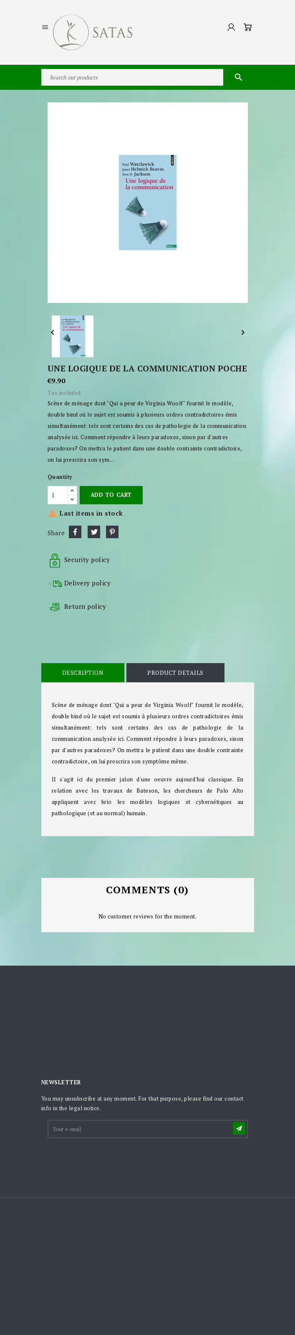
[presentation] (111, 1160)
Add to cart (111, 494)
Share (75, 532)
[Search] (147, 77)
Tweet (94, 532)
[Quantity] (58, 495)
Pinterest (112, 532)
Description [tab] (83, 672)
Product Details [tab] (175, 672)
